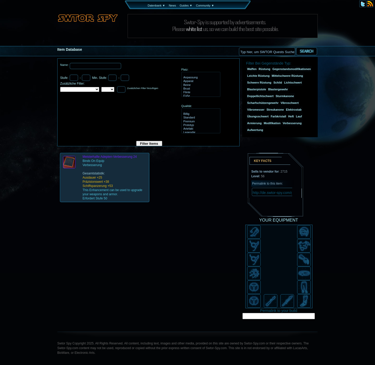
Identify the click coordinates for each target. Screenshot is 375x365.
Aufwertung (255, 129)
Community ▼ (205, 5)
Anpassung (200, 77)
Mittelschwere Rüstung (287, 75)
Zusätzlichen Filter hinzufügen (142, 88)
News (172, 5)
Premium (200, 121)
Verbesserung (292, 123)
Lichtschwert (293, 82)
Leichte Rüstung (258, 75)
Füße (200, 96)
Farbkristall (278, 116)
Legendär (200, 132)
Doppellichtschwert (260, 96)
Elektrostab (294, 109)
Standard (200, 117)
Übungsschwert (258, 116)
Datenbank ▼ (156, 5)
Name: (64, 64)
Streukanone (275, 109)
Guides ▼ (186, 5)
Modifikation (272, 123)
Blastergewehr (278, 89)
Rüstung (264, 69)
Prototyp (200, 125)
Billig (200, 114)
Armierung (254, 123)
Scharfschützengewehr (262, 102)
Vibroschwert (289, 102)
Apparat (200, 81)
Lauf (299, 116)
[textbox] (267, 51)
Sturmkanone (285, 96)
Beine (200, 85)
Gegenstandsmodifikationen (291, 69)
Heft (291, 116)
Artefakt (200, 129)
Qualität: (186, 106)
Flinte (200, 92)
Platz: (185, 69)
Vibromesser (255, 109)
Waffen (252, 69)
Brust (200, 89)
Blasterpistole (256, 89)
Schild (277, 82)
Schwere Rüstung (259, 82)
